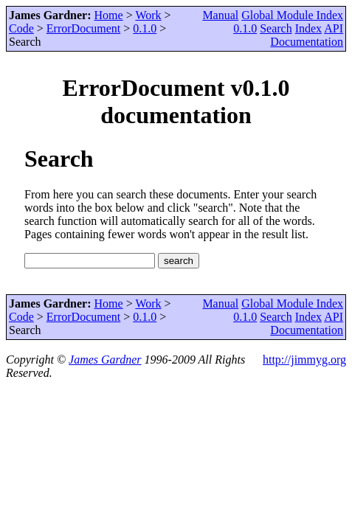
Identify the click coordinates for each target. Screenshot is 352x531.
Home (108, 15)
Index (308, 28)
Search (276, 28)
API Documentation (306, 35)
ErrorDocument (83, 28)
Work (148, 15)
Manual (220, 15)
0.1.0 (144, 28)
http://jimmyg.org (304, 359)
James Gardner (105, 359)
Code (21, 28)
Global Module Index (292, 15)
